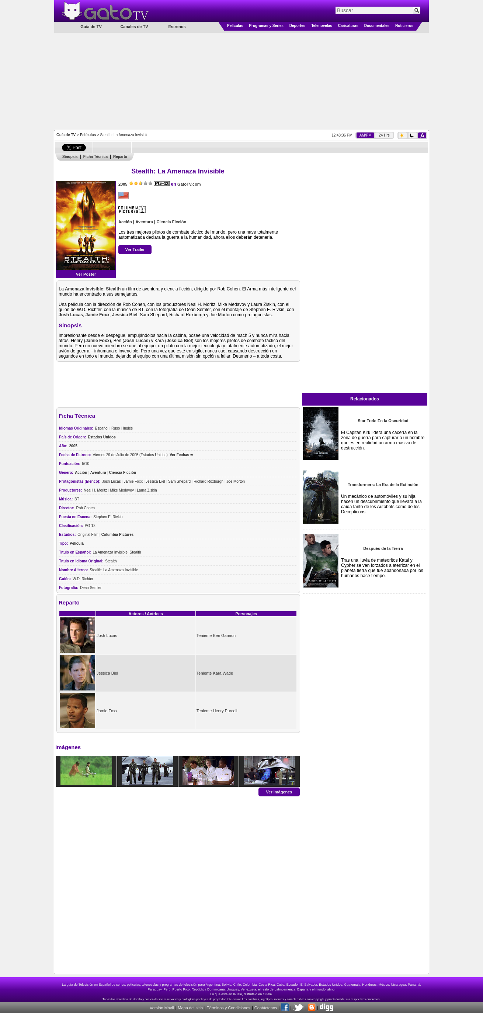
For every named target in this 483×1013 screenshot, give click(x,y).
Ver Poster (86, 274)
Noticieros (404, 26)
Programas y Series (266, 26)
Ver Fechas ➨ (181, 455)
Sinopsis (70, 157)
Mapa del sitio (190, 1008)
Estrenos (176, 26)
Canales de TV (134, 26)
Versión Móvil (162, 1008)
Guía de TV (66, 135)
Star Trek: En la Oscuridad (383, 420)
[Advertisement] (241, 81)
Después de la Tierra (383, 548)
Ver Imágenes (279, 791)
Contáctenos (265, 1008)
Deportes (297, 26)
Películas (235, 26)
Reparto (120, 157)
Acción (125, 222)
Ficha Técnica (95, 157)
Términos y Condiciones (228, 1008)
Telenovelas (321, 26)
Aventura (144, 222)
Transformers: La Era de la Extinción (383, 484)
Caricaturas (348, 26)
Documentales (376, 26)
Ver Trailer (135, 249)
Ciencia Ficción (172, 222)
